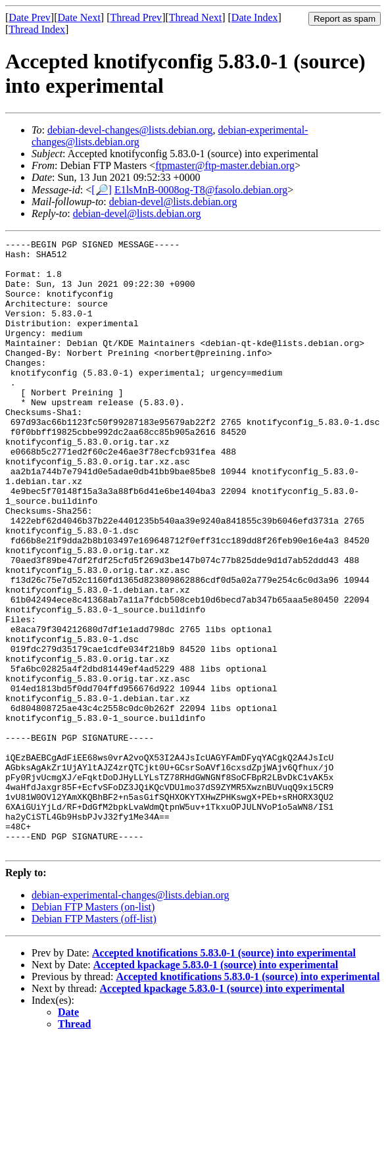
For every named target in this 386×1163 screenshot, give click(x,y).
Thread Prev (136, 17)
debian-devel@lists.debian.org (173, 201)
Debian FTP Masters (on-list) (93, 1029)
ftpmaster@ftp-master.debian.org (225, 165)
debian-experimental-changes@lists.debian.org (130, 1017)
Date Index (254, 17)
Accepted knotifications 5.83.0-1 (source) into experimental (224, 1075)
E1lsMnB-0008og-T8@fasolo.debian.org (200, 189)
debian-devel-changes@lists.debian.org (130, 130)
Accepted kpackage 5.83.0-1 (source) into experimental (216, 1087)
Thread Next (195, 17)
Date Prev (30, 17)
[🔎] (101, 189)
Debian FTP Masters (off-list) (94, 1041)
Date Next (79, 17)
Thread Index (37, 29)
